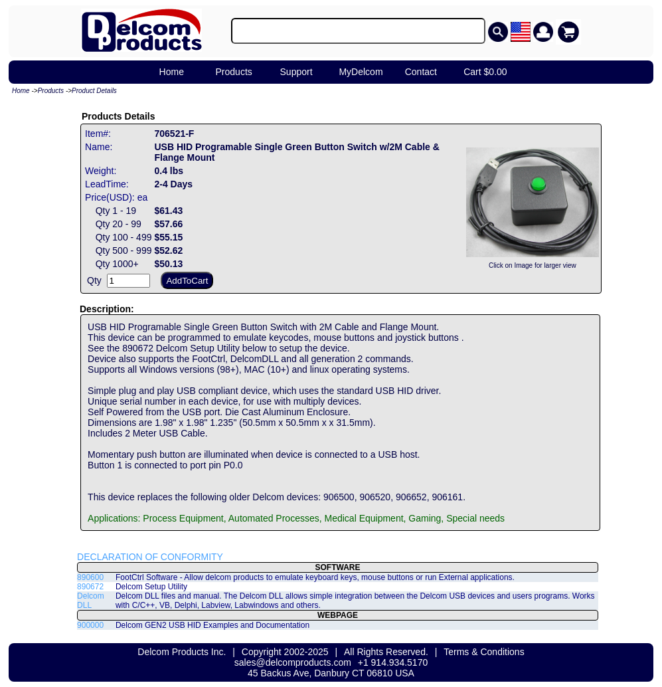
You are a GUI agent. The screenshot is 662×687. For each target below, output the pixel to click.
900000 (90, 625)
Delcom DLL (90, 600)
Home (171, 71)
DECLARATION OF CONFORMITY (150, 556)
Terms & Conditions (484, 651)
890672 (90, 586)
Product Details (94, 90)
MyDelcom (360, 71)
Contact (421, 71)
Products (234, 71)
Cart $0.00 (485, 71)
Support (296, 71)
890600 (90, 577)
